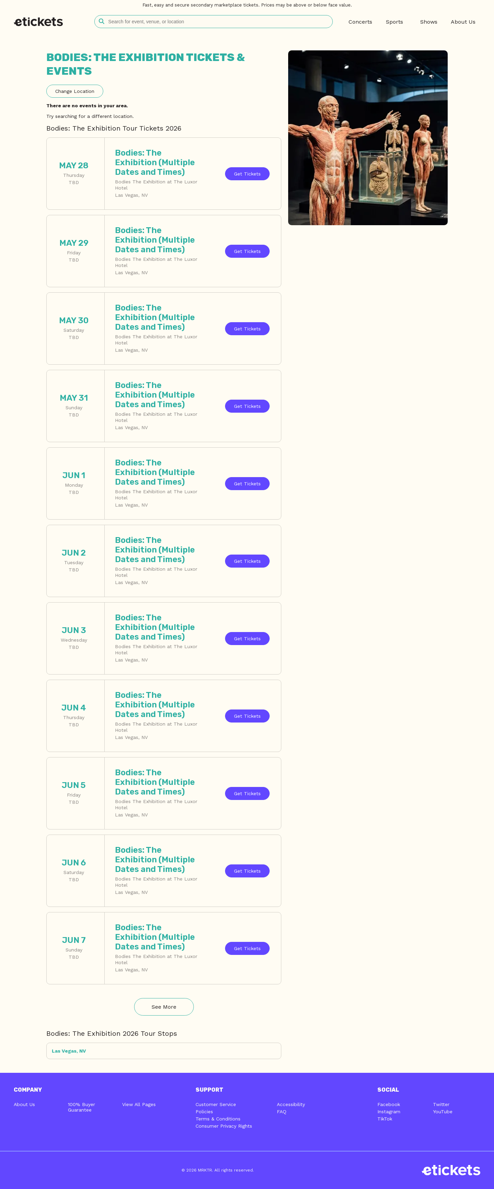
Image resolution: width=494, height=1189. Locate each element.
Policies (204, 1111)
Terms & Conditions (218, 1118)
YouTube (442, 1111)
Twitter (441, 1104)
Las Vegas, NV (69, 1051)
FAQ (281, 1111)
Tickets (247, 174)
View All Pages (139, 1104)
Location (74, 91)
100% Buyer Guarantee (81, 1107)
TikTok (384, 1118)
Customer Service (216, 1104)
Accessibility (291, 1104)
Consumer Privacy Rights (224, 1126)
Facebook (388, 1104)
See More (164, 1007)
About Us (24, 1104)
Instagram (388, 1111)
